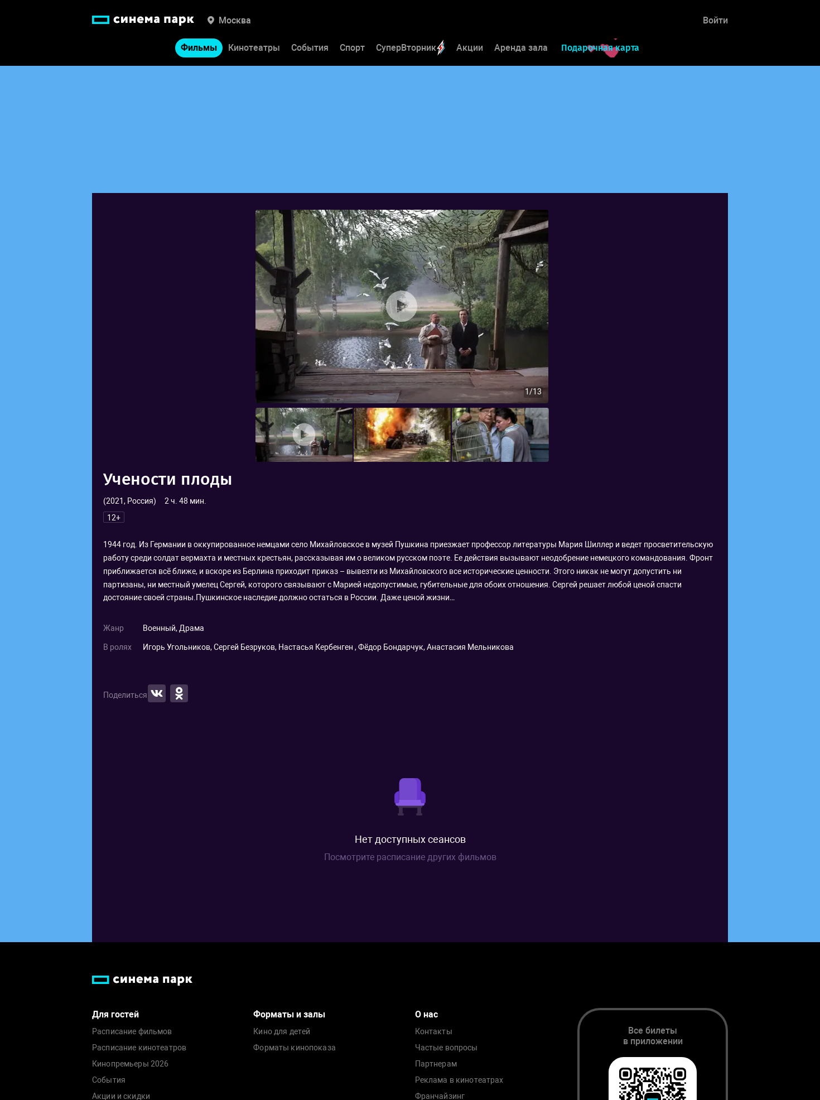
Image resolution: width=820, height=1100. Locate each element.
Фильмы (199, 47)
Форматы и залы (289, 1014)
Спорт (352, 47)
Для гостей (115, 1014)
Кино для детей (281, 1031)
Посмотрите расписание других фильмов (410, 857)
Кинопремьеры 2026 (130, 1064)
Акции (469, 47)
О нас (426, 1014)
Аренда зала (521, 47)
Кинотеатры (254, 47)
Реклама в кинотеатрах (459, 1080)
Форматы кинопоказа (294, 1048)
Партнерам (436, 1064)
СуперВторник (410, 48)
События (310, 47)
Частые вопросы (446, 1048)
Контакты (433, 1031)
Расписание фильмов (132, 1031)
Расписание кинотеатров (139, 1048)
